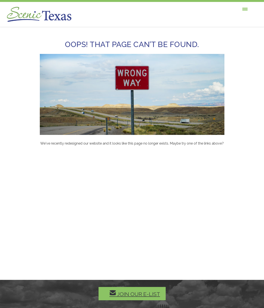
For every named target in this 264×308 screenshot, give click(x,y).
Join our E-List (135, 293)
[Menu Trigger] (245, 9)
